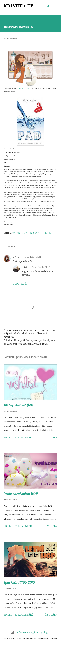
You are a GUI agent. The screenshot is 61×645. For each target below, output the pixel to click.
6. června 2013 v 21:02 (40, 267)
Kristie (25, 267)
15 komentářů (24, 437)
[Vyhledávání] (48, 5)
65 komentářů (24, 526)
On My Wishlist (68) (18, 405)
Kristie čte (19, 6)
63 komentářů (24, 614)
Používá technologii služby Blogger (30, 632)
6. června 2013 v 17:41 (31, 257)
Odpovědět (20, 283)
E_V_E (16, 257)
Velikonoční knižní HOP (21, 493)
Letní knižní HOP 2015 (19, 582)
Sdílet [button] (49, 233)
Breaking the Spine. (23, 88)
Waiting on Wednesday (25, 233)
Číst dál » (51, 437)
